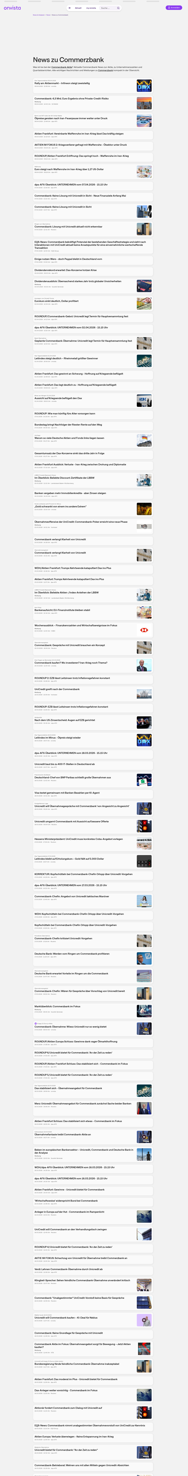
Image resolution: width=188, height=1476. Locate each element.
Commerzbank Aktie (61, 67)
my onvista (91, 8)
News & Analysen (39, 15)
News (48, 15)
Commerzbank (105, 70)
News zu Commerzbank (60, 15)
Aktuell (78, 8)
